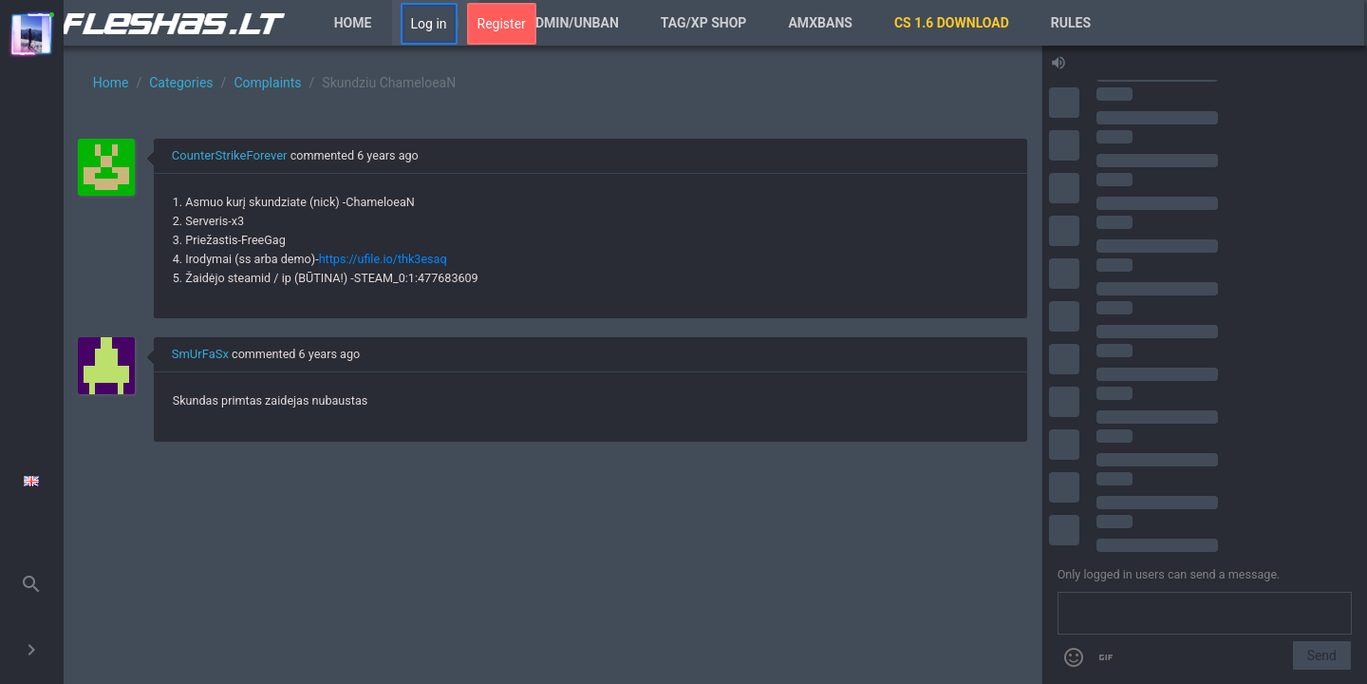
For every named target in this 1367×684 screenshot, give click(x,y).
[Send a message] (1205, 614)
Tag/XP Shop (704, 22)
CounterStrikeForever (230, 155)
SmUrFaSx (200, 354)
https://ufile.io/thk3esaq (383, 259)
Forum (436, 22)
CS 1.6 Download (951, 22)
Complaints (267, 82)
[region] (552, 365)
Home (353, 22)
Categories (181, 82)
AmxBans (820, 22)
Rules (1071, 22)
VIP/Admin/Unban (559, 22)
